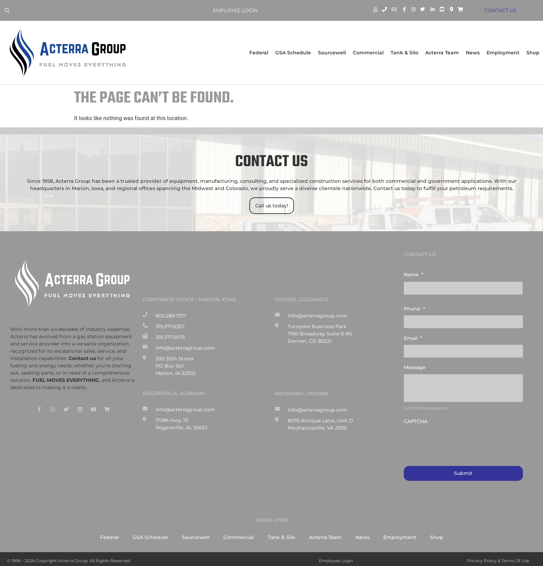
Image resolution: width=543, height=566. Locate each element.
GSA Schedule (293, 53)
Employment (503, 53)
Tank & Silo (404, 53)
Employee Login (236, 10)
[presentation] (456, 438)
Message (415, 364)
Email (413, 336)
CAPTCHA (415, 418)
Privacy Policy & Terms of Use (498, 557)
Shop (533, 53)
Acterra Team (442, 53)
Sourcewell (332, 53)
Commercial (368, 53)
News (473, 53)
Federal (258, 53)
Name (414, 274)
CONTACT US (502, 10)
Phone (414, 308)
